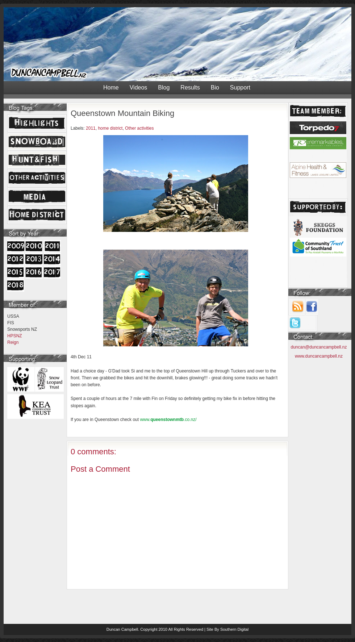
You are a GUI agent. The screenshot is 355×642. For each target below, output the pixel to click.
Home (111, 87)
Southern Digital (234, 629)
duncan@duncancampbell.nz (319, 347)
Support (240, 87)
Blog (164, 87)
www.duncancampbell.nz (319, 356)
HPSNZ (14, 335)
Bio (215, 87)
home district (110, 128)
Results (190, 87)
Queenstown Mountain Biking (122, 113)
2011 (91, 128)
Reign (12, 342)
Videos (138, 87)
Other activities (139, 128)
